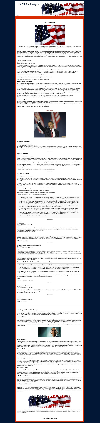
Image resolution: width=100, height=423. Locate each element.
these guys (24, 54)
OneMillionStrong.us (28, 4)
